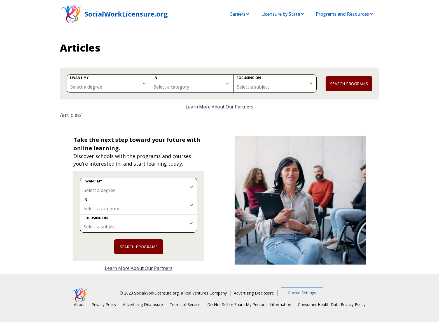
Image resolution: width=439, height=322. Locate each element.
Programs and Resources (344, 14)
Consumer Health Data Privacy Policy (331, 304)
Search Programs (349, 83)
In (155, 77)
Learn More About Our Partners (219, 107)
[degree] (108, 83)
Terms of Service (185, 304)
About (79, 304)
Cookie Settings (302, 292)
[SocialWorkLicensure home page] (71, 13)
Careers (240, 14)
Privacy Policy (104, 304)
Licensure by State (283, 14)
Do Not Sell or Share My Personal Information (249, 304)
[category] (191, 83)
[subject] (275, 83)
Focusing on (249, 77)
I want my (79, 77)
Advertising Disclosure (254, 293)
